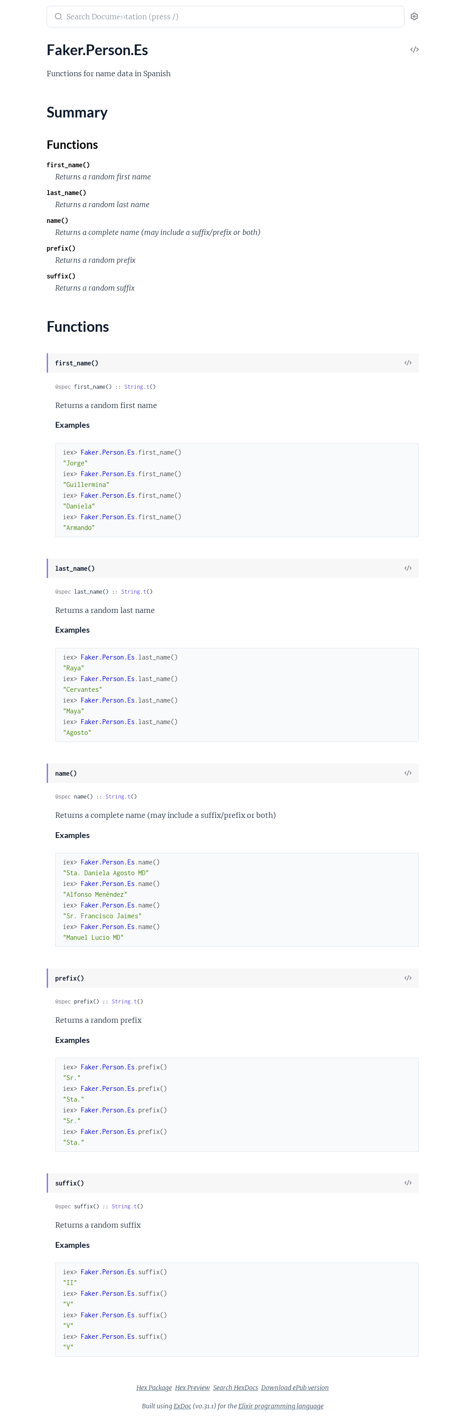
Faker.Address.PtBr (36, 135)
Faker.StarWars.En (35, 1255)
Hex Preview (259, 1388)
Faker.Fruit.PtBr (31, 728)
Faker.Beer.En (27, 280)
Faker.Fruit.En (28, 716)
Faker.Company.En (35, 559)
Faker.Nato (24, 970)
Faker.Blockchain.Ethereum (49, 304)
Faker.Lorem (26, 898)
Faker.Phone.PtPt (34, 1146)
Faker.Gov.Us (27, 752)
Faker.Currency (30, 583)
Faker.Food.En (28, 680)
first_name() (183, 165)
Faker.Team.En (28, 1315)
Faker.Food (24, 668)
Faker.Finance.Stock (37, 655)
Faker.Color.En (29, 425)
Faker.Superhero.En (37, 1291)
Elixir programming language (348, 1406)
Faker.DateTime (31, 607)
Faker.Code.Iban (32, 389)
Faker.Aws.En (27, 220)
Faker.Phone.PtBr (34, 1134)
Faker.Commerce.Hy (38, 522)
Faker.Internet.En (33, 813)
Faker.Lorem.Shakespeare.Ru (51, 934)
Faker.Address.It (32, 123)
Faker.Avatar (26, 208)
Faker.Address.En (33, 87)
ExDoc (250, 1406)
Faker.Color (25, 401)
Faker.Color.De (30, 413)
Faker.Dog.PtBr (30, 619)
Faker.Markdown (33, 946)
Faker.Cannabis (30, 317)
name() (172, 220)
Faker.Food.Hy (29, 692)
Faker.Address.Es (33, 99)
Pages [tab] (16, 44)
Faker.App (22, 195)
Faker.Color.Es (29, 438)
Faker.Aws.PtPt (30, 256)
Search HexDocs (303, 1387)
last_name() (181, 192)
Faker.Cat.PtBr (29, 365)
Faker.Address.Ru (34, 147)
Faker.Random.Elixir (37, 1231)
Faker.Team (24, 1303)
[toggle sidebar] (124, 17)
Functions (30, 1033)
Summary (29, 1022)
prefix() (176, 248)
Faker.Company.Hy (36, 571)
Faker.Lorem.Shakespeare (46, 910)
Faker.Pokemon (31, 1170)
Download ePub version (362, 1388)
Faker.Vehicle (27, 1364)
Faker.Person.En (32, 994)
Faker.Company (31, 547)
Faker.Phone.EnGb (35, 1098)
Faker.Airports (29, 159)
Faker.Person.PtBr (35, 1085)
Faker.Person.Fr (31, 1049)
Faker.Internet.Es (33, 825)
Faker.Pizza (24, 1158)
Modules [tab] (50, 44)
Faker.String (25, 1267)
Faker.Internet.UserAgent (46, 886)
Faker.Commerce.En (37, 510)
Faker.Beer (23, 268)
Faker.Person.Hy (32, 1061)
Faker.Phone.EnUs (35, 1110)
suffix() (176, 276)
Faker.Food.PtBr (32, 704)
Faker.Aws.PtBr (30, 244)
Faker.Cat (21, 341)
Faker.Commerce (33, 498)
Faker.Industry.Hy (34, 789)
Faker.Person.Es (31, 1007)
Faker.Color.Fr (28, 450)
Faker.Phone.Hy (31, 1122)
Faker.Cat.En (26, 353)
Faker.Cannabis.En (35, 329)
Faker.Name (25, 958)
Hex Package (221, 1388)
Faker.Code (24, 377)
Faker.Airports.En (34, 171)
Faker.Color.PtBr (32, 486)
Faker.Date (23, 595)
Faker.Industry (29, 764)
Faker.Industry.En (34, 777)
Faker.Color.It (27, 474)
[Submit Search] (172, 17)
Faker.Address (29, 74)
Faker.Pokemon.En (35, 1194)
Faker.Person (27, 982)
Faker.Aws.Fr (27, 232)
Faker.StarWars (30, 1243)
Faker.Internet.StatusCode (47, 873)
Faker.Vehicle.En (32, 1376)
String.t (251, 386)
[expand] (126, 62)
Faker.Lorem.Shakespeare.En (51, 922)
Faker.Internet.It (32, 849)
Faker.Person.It (30, 1073)
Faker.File (21, 631)
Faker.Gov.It (25, 740)
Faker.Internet (29, 801)
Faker (17, 12)
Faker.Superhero (32, 1279)
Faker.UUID (25, 1340)
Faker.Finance (28, 643)
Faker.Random (29, 1219)
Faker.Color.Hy (30, 462)
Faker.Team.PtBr (32, 1328)
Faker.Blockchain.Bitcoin (44, 292)
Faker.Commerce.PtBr (41, 534)
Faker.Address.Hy (34, 111)
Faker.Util (22, 1352)
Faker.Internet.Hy (34, 837)
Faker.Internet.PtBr (36, 861)
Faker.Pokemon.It (34, 1207)
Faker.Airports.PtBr (37, 183)
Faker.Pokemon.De (36, 1182)
